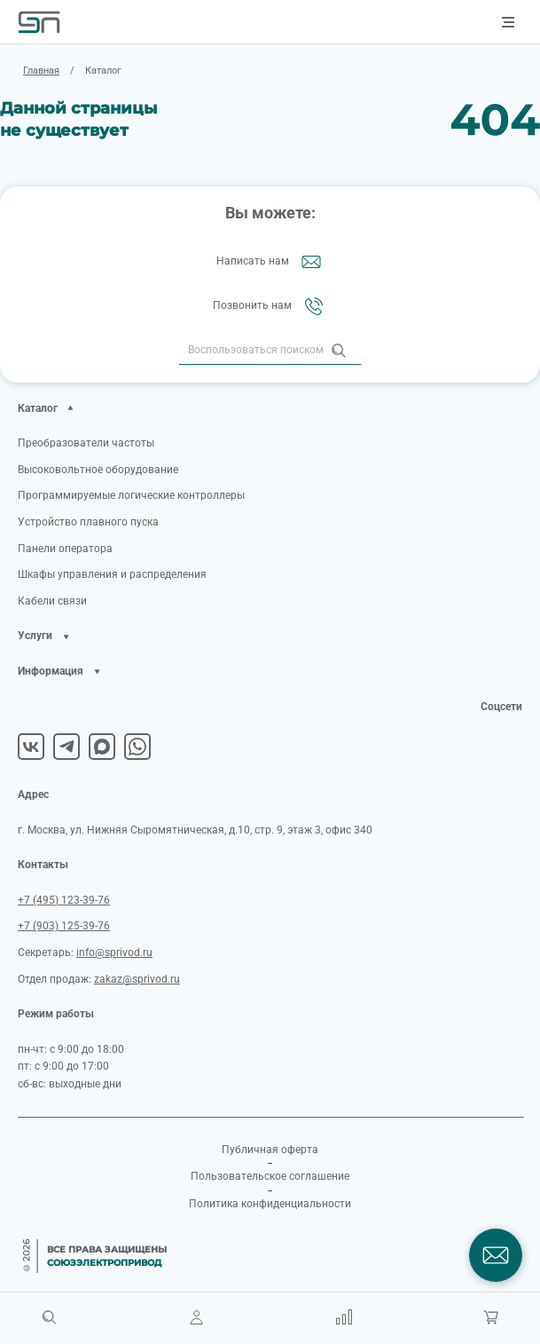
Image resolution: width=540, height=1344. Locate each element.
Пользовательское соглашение (270, 1176)
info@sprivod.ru (114, 952)
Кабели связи (52, 601)
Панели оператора (65, 548)
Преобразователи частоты (86, 443)
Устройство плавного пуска (88, 522)
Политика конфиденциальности (270, 1204)
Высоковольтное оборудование (98, 469)
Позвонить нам (270, 306)
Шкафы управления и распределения (112, 574)
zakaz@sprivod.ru (137, 979)
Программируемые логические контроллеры (131, 495)
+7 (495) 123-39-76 (64, 900)
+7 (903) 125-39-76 (64, 926)
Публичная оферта (270, 1149)
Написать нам (270, 262)
